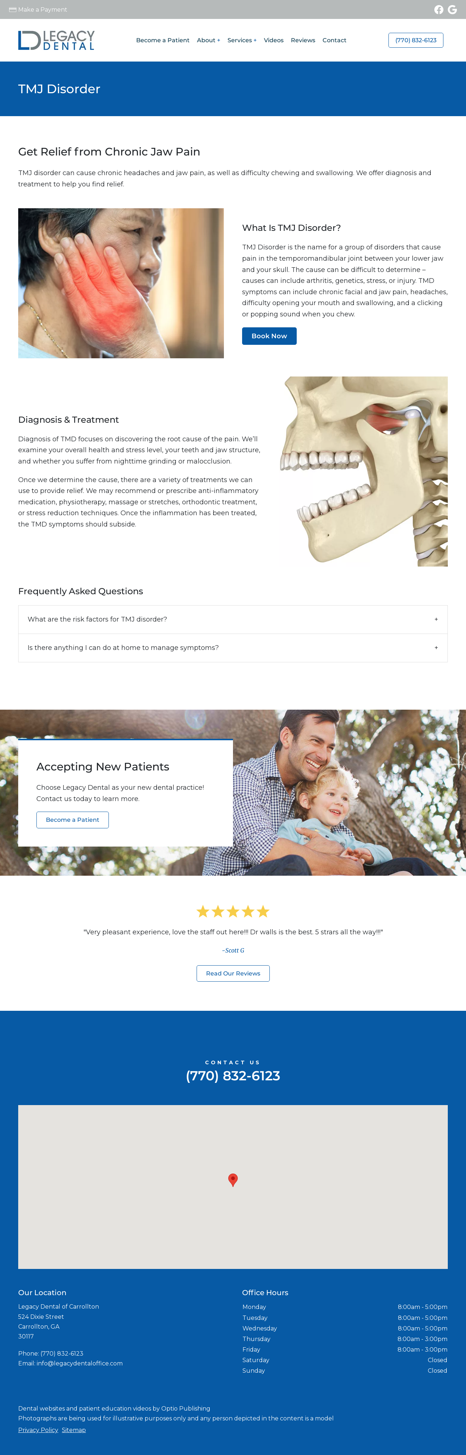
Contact (335, 40)
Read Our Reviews (233, 973)
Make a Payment (42, 9)
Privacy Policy (38, 1430)
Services (240, 40)
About (206, 40)
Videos (274, 40)
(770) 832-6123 (416, 40)
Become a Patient (163, 40)
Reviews (303, 40)
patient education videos (115, 1408)
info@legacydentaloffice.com (80, 1363)
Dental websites (41, 1408)
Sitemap (74, 1430)
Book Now (269, 336)
